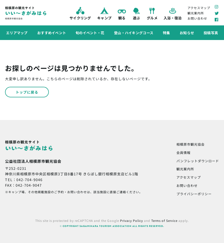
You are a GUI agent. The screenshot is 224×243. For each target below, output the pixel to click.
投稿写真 (211, 32)
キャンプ (104, 13)
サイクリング (80, 13)
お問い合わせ (197, 18)
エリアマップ (17, 32)
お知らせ (187, 32)
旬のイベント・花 (90, 32)
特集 (166, 32)
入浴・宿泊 (172, 13)
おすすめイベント (51, 32)
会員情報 (183, 152)
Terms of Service (164, 220)
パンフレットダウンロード (197, 160)
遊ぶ (136, 13)
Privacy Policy (131, 220)
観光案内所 (196, 13)
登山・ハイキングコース (133, 32)
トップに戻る (27, 92)
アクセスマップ (199, 7)
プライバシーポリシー (194, 193)
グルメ (152, 13)
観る (122, 13)
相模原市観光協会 (190, 144)
